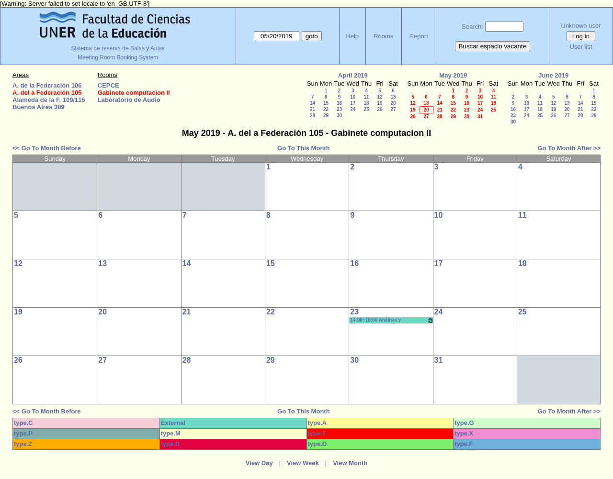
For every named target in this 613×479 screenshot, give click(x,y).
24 (352, 109)
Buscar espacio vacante (493, 46)
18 (366, 103)
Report (418, 36)
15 (326, 103)
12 (379, 97)
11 (366, 97)
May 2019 (453, 75)
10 (352, 97)
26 (379, 109)
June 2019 (553, 75)
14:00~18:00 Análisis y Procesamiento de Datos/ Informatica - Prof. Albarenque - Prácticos (391, 320)
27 (393, 109)
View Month (350, 463)
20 (393, 103)
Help (352, 36)
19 (379, 103)
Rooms (383, 36)
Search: (472, 26)
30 (339, 115)
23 (339, 109)
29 (326, 115)
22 (326, 109)
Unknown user (581, 25)
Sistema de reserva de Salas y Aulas (118, 48)
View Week (303, 463)
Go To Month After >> (569, 148)
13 (393, 97)
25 (366, 109)
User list (580, 46)
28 (312, 115)
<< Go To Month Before (46, 148)
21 (312, 109)
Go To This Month (303, 148)
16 (339, 103)
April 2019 (353, 75)
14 (312, 103)
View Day (259, 463)
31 (480, 116)
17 (352, 103)
